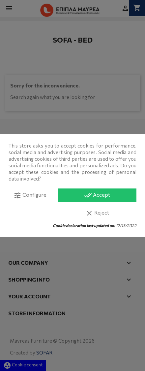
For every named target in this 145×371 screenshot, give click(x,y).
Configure (30, 195)
